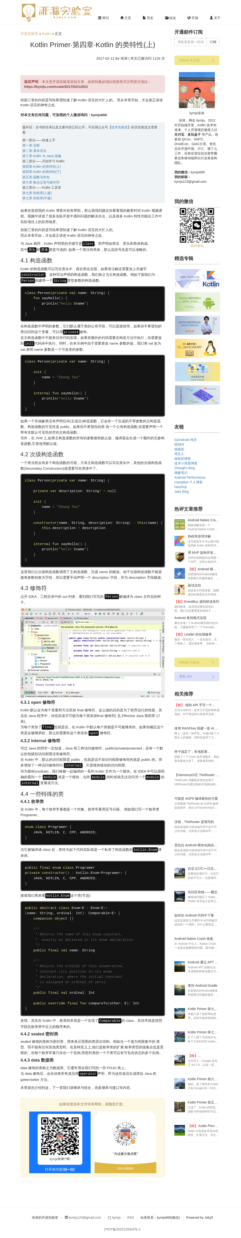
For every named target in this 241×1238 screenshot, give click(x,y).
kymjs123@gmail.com (83, 1212)
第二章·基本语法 (34, 151)
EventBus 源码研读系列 (201, 601)
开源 (192, 18)
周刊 (103, 18)
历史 (148, 18)
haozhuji (180, 487)
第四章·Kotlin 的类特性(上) (41, 166)
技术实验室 (119, 127)
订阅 (213, 42)
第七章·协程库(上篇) (37, 193)
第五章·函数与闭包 (36, 177)
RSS (130, 1212)
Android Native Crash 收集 (193, 939)
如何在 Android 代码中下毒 (194, 915)
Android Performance (189, 477)
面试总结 (194, 585)
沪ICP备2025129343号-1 (122, 1224)
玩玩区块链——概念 (202, 892)
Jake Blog (181, 491)
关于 (215, 18)
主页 (125, 18)
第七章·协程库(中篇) (37, 198)
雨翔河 (179, 444)
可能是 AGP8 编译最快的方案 (196, 798)
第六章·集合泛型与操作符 (41, 182)
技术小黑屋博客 (185, 463)
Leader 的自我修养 (198, 634)
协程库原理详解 (199, 536)
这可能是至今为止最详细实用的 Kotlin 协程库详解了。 (203, 545)
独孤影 (179, 449)
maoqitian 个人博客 (188, 482)
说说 (170, 18)
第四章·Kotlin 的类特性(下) (41, 172)
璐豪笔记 (181, 473)
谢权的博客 (182, 458)
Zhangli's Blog (184, 468)
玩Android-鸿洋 (185, 440)
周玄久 (179, 454)
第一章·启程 (31, 145)
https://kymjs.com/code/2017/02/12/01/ (56, 87)
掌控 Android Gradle (202, 985)
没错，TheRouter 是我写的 (194, 822)
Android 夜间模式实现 (190, 618)
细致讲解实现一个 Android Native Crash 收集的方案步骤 (203, 529)
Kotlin (46, 34)
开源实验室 (29, 34)
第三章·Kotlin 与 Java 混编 (41, 156)
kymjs (115, 1212)
